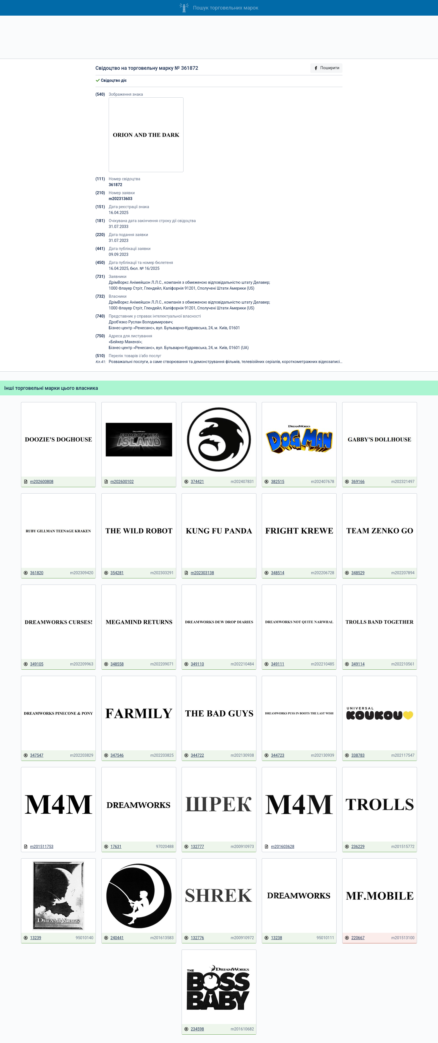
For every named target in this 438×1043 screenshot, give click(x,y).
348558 (114, 664)
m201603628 (279, 846)
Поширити (326, 68)
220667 (355, 938)
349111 (274, 664)
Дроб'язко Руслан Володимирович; (141, 322)
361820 (33, 573)
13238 (273, 938)
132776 (194, 938)
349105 (33, 664)
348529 (355, 573)
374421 (194, 481)
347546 (114, 755)
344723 (274, 755)
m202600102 (119, 481)
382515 (274, 481)
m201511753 (38, 846)
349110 (194, 664)
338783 (355, 755)
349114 (355, 664)
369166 (355, 481)
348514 (274, 573)
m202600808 (38, 481)
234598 (194, 1029)
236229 (355, 846)
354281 (114, 573)
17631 (113, 846)
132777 (194, 846)
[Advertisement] (219, 37)
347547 (33, 755)
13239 (32, 938)
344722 (194, 755)
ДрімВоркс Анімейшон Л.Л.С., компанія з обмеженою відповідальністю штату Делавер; (189, 282)
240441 (114, 938)
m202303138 (199, 573)
